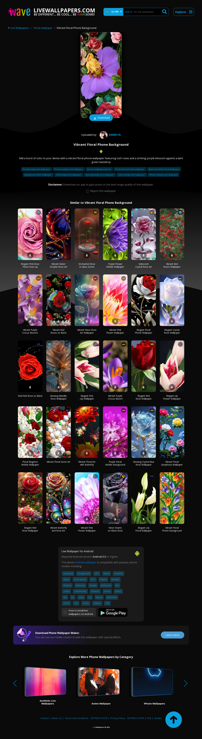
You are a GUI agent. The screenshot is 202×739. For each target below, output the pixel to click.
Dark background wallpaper (131, 174)
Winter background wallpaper (163, 174)
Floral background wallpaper (37, 169)
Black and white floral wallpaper (164, 169)
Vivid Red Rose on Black (30, 395)
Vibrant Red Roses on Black (58, 331)
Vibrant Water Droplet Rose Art (58, 265)
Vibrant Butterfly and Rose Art (58, 529)
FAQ (149, 718)
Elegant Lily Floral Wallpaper (143, 529)
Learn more (173, 635)
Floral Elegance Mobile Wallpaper (30, 463)
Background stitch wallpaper (38, 174)
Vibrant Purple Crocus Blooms (30, 331)
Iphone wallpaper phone (99, 169)
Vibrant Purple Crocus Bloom (115, 397)
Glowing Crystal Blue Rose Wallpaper (143, 463)
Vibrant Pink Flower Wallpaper (115, 331)
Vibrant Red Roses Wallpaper (171, 265)
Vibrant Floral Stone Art (58, 461)
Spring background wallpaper (100, 174)
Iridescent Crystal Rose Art (143, 265)
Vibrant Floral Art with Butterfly (86, 463)
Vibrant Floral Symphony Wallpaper (172, 463)
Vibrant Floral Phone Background (172, 529)
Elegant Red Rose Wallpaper (144, 397)
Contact (45, 718)
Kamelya (110, 135)
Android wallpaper (85, 562)
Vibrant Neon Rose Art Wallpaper (86, 331)
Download (101, 118)
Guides (158, 718)
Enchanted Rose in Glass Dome (87, 265)
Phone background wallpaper (68, 169)
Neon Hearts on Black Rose (115, 529)
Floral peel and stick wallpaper (130, 169)
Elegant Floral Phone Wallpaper (143, 331)
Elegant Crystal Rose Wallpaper (172, 331)
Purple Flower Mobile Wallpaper (115, 265)
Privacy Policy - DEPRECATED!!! (127, 718)
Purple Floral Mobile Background (115, 463)
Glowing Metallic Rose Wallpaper (58, 397)
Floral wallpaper (43, 28)
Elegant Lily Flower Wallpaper (172, 397)
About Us (57, 718)
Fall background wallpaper (69, 174)
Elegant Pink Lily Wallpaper (87, 397)
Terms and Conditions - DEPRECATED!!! (85, 718)
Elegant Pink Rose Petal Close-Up (30, 265)
